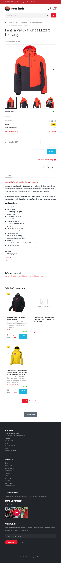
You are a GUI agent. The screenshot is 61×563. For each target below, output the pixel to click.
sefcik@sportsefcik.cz (11, 450)
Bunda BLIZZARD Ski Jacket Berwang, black (16, 318)
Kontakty (7, 479)
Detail (23, 336)
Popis (9, 175)
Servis (7, 475)
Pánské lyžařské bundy (36, 22)
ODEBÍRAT (11, 541)
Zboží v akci (8, 465)
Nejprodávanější (10, 470)
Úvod (6, 463)
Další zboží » (33, 401)
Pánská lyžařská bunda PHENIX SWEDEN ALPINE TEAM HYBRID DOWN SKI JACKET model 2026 (17, 372)
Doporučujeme (9, 467)
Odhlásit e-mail (23, 541)
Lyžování (10, 22)
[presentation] (8, 69)
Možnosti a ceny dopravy (46, 160)
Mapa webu (8, 482)
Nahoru (30, 414)
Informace (8, 477)
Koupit (51, 151)
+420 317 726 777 (10, 440)
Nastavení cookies (10, 484)
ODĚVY (16, 22)
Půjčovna (7, 472)
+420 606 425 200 (10, 445)
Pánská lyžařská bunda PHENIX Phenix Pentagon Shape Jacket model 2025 (44, 319)
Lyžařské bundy (24, 22)
